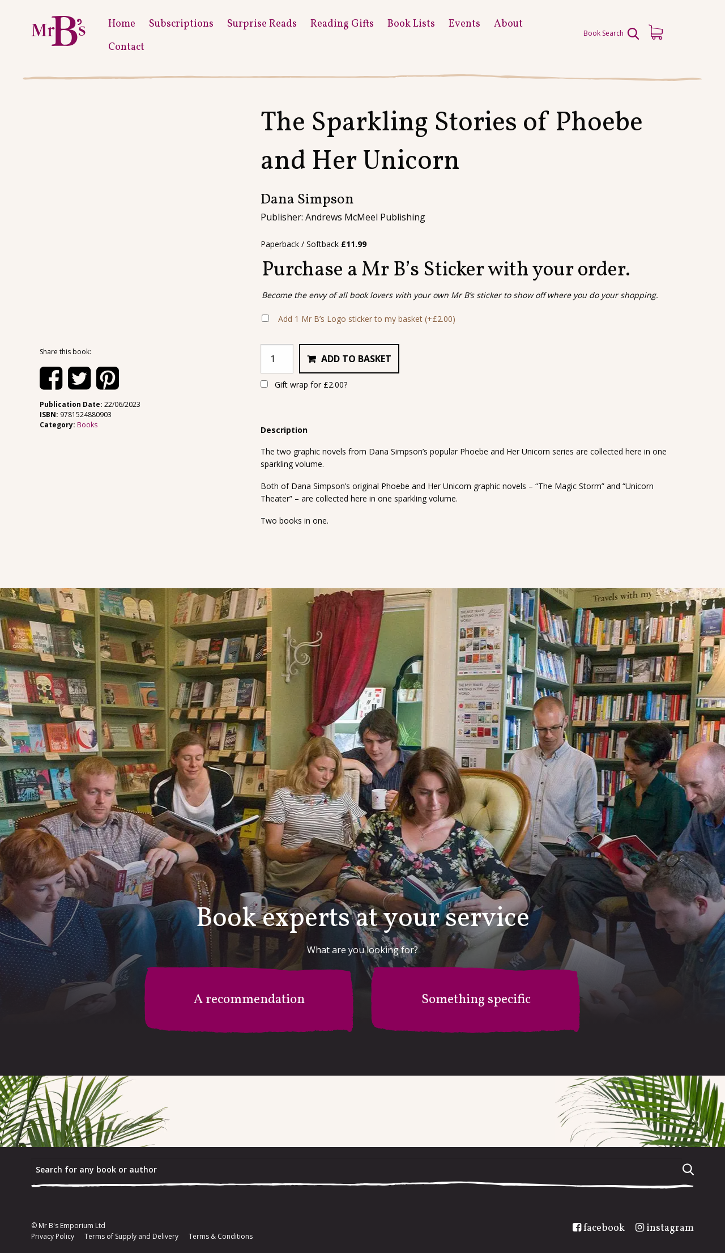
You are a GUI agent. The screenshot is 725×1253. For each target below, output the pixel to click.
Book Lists (411, 24)
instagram (670, 1229)
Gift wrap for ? (304, 384)
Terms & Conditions (221, 1236)
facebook (604, 1229)
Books (87, 425)
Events (464, 24)
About (508, 24)
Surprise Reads (262, 24)
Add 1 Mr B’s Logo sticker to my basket (366, 318)
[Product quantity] (277, 358)
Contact (126, 47)
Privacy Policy (52, 1236)
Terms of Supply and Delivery (131, 1236)
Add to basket (356, 358)
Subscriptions (181, 24)
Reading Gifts (342, 24)
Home (121, 24)
